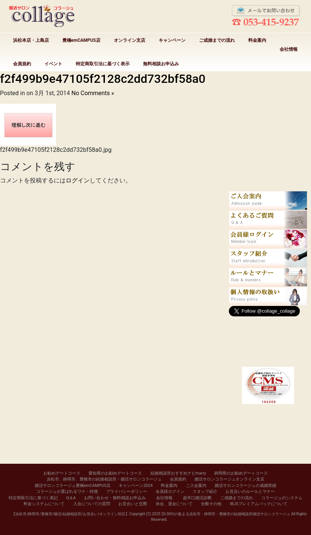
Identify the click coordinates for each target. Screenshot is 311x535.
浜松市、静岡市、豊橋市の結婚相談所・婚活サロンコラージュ (104, 479)
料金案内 (257, 40)
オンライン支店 (129, 40)
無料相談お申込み (161, 63)
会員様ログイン (170, 491)
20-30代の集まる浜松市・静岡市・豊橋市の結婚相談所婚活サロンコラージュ (225, 514)
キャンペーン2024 (136, 485)
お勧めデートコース (61, 473)
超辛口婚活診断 (197, 497)
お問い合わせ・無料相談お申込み (115, 497)
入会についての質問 (91, 503)
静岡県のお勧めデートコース (241, 473)
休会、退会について (174, 503)
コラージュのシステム (281, 497)
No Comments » (92, 93)
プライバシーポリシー (126, 491)
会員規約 (22, 63)
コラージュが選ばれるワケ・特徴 (67, 491)
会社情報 (289, 49)
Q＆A (71, 497)
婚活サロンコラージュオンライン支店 (229, 479)
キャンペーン (172, 40)
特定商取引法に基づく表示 (103, 63)
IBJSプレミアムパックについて (258, 503)
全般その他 (211, 503)
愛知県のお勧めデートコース (115, 473)
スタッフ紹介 (205, 491)
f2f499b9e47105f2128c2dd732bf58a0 (102, 79)
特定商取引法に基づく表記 (33, 497)
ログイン (78, 180)
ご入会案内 (196, 485)
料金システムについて (44, 503)
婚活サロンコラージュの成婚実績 (245, 485)
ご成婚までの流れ (217, 40)
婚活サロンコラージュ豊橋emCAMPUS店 (73, 485)
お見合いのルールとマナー (250, 491)
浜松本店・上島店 (31, 40)
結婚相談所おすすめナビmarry (178, 473)
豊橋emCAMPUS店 (81, 40)
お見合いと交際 (132, 503)
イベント (53, 63)
